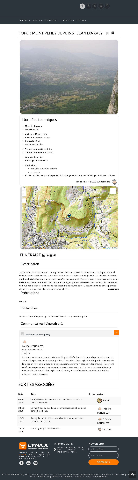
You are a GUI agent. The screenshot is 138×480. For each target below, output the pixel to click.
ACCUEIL (24, 20)
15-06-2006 (21, 430)
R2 (37, 129)
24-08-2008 (21, 409)
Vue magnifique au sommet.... (46, 428)
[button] (69, 215)
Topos (85, 28)
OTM (115, 248)
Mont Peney (111, 28)
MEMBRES (67, 20)
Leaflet (107, 248)
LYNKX (22, 454)
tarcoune (109, 181)
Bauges (97, 28)
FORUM (80, 20)
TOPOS (36, 20)
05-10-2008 (21, 401)
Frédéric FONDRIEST (33, 346)
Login (105, 13)
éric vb (103, 400)
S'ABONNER (103, 462)
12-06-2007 (21, 419)
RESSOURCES (50, 20)
